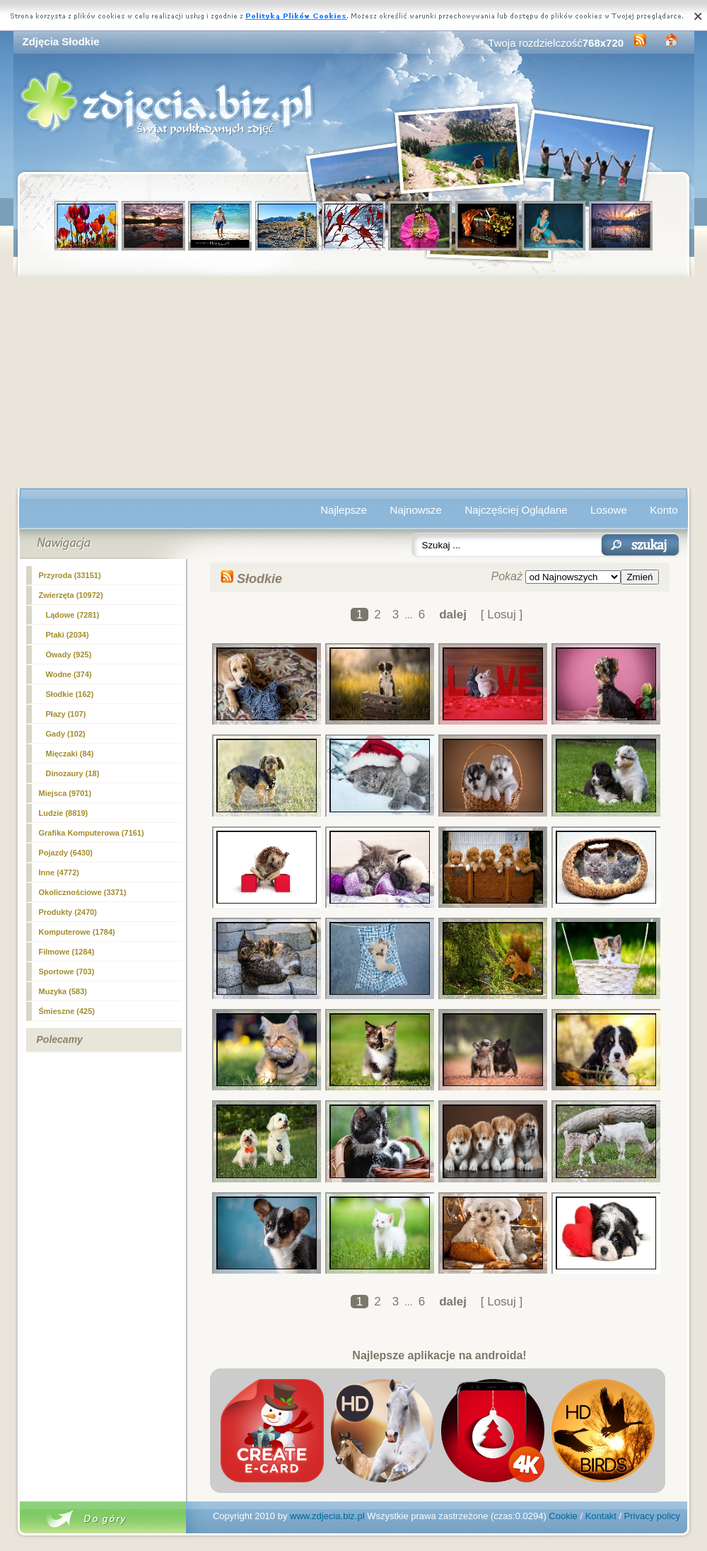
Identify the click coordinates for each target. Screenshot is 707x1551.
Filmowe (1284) (67, 951)
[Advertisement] (353, 382)
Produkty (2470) (68, 912)
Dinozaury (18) (73, 773)
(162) (70, 694)
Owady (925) (69, 654)
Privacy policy (652, 1516)
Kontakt (601, 1516)
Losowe (608, 510)
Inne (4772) (59, 872)
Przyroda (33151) (70, 575)
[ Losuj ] (502, 614)
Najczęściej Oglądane (515, 510)
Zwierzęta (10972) (71, 595)
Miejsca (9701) (65, 793)
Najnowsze (416, 510)
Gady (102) (66, 734)
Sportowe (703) (67, 971)
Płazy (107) (66, 714)
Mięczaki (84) (70, 753)
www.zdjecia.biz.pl (327, 1516)
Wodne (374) (69, 674)
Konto (663, 510)
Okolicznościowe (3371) (83, 892)
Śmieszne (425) (67, 1011)
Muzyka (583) (63, 991)
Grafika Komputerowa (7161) (91, 833)
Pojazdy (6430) (66, 852)
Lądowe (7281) (73, 615)
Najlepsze (343, 510)
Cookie (563, 1516)
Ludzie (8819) (63, 813)
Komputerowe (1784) (77, 932)
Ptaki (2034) (67, 634)
